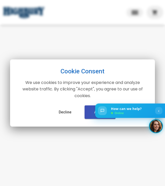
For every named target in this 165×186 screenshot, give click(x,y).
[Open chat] (130, 111)
